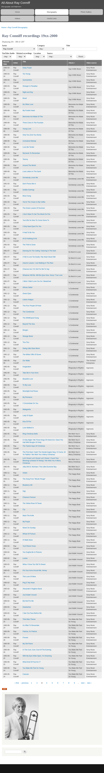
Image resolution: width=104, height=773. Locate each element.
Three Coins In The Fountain (33, 123)
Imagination (27, 367)
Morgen (25, 330)
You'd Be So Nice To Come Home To (36, 220)
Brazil (25, 98)
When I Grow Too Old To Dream (34, 564)
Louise (25, 558)
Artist (4, 46)
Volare (25, 473)
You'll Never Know (29, 546)
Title (68, 46)
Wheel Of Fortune (29, 534)
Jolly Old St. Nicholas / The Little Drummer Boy (39, 467)
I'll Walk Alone (28, 540)
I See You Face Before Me (32, 613)
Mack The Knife (28, 516)
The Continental (28, 312)
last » (89, 683)
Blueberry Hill (27, 485)
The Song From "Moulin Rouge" (34, 479)
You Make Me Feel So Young (33, 668)
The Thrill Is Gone (29, 245)
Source (50, 53)
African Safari (27, 287)
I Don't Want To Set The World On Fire (36, 214)
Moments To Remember (31, 153)
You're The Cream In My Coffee (34, 202)
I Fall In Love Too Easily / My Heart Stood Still (39, 257)
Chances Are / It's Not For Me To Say (36, 269)
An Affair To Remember (31, 625)
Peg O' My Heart (29, 583)
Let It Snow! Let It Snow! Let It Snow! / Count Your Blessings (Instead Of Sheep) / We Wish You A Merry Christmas (42, 460)
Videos (17, 18)
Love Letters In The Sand (32, 171)
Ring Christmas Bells (30, 434)
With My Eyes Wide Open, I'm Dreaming (37, 656)
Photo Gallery (86, 12)
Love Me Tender (28, 147)
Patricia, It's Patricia (30, 631)
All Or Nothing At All (30, 239)
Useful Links (52, 18)
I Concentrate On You (30, 403)
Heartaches (27, 607)
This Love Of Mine (29, 577)
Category (41, 46)
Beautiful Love (28, 379)
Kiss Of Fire (27, 422)
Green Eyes (27, 293)
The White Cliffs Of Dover (32, 354)
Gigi (24, 491)
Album (72, 63)
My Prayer (26, 522)
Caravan (26, 674)
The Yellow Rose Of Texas (32, 503)
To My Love (27, 385)
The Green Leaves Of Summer (34, 208)
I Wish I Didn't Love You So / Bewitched (37, 281)
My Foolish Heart (29, 110)
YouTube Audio (8, 53)
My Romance (27, 397)
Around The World (29, 165)
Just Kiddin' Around (29, 595)
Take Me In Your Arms (30, 373)
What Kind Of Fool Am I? (31, 662)
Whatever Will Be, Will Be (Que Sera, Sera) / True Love (42, 275)
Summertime (27, 80)
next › (83, 683)
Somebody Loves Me (30, 178)
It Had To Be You (29, 232)
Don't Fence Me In (29, 184)
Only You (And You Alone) (32, 135)
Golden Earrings (28, 190)
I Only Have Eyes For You (32, 226)
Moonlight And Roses (30, 391)
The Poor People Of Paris (32, 306)
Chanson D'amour (29, 497)
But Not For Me (28, 601)
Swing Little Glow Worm (31, 348)
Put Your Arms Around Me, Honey (35, 570)
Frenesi (25, 638)
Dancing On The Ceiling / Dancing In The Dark (39, 251)
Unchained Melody (29, 141)
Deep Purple (27, 68)
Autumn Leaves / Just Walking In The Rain (38, 263)
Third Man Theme (29, 619)
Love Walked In (28, 428)
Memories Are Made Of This (33, 117)
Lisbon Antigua (28, 300)
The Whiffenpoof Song (31, 318)
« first (17, 683)
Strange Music (28, 336)
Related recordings (24, 53)
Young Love (27, 129)
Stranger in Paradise (30, 86)
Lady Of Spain (28, 415)
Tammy (25, 159)
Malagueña (27, 409)
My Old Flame (28, 644)
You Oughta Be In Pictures (32, 552)
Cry (24, 509)
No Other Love (28, 104)
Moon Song (27, 196)
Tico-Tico (26, 342)
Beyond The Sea (29, 324)
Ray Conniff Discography (17, 27)
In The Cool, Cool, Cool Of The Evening (37, 650)
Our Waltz (26, 361)
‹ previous (24, 683)
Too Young (26, 74)
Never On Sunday (29, 528)
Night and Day (28, 92)
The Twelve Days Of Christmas (34, 446)
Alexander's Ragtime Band (32, 589)
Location (37, 53)
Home (17, 12)
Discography (52, 12)
